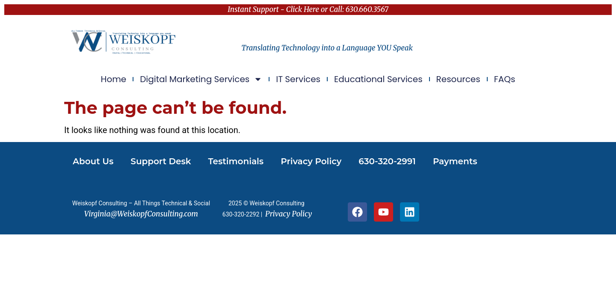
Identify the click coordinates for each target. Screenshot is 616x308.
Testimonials (236, 161)
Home (114, 79)
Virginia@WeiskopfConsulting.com (141, 214)
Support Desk (160, 161)
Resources (458, 79)
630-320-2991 (387, 161)
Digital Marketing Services (201, 79)
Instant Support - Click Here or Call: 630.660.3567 (308, 9)
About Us (93, 161)
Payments (455, 161)
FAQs (504, 79)
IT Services (298, 79)
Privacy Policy (311, 161)
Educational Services (378, 79)
